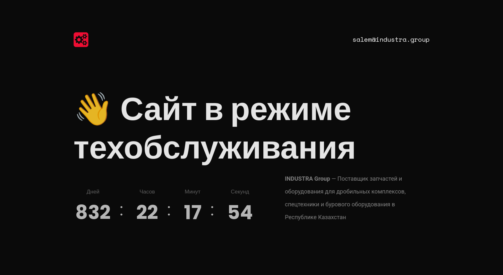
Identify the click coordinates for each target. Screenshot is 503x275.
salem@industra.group (391, 39)
